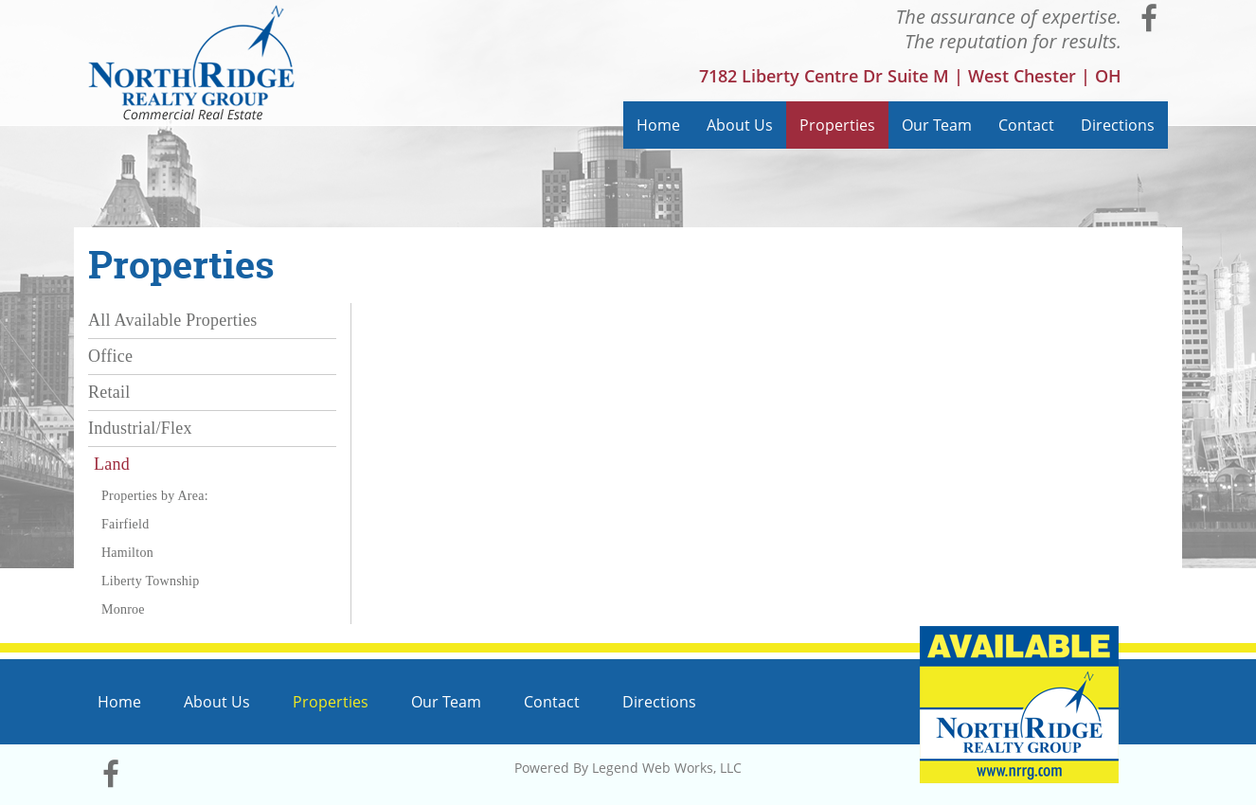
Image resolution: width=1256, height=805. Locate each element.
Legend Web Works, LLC (667, 768)
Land (112, 464)
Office (110, 356)
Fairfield (125, 524)
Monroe (123, 609)
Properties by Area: (154, 496)
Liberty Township (150, 581)
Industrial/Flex (140, 428)
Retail (109, 392)
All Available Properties (173, 320)
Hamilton (127, 553)
